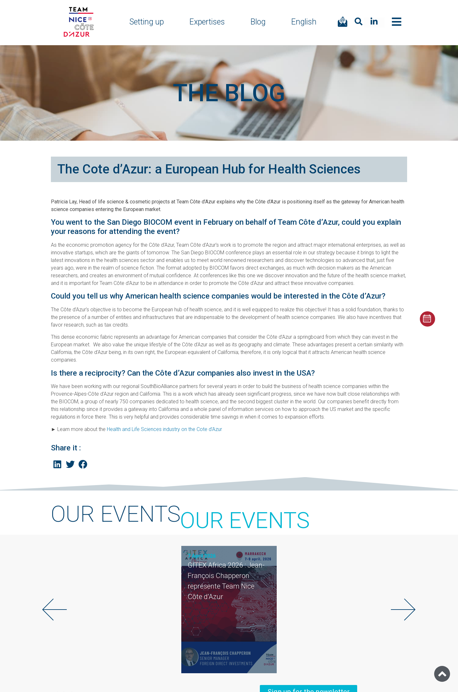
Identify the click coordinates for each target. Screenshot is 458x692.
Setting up (146, 21)
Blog (258, 21)
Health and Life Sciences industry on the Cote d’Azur (164, 429)
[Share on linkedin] (57, 464)
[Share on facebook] (83, 464)
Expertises (207, 21)
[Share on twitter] (70, 464)
